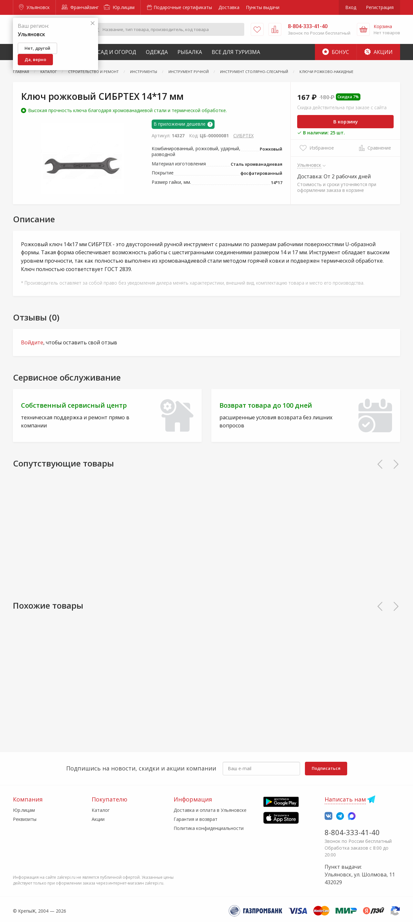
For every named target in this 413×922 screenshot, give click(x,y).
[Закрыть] (92, 23)
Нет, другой (37, 48)
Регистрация (380, 7)
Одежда (157, 52)
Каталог (101, 810)
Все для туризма (236, 52)
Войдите (32, 342)
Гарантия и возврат (195, 819)
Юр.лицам (119, 7)
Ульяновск (34, 7)
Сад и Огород (116, 52)
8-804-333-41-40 (352, 832)
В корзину (345, 121)
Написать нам (345, 799)
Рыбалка (189, 52)
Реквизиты (24, 819)
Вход (350, 7)
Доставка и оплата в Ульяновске (210, 810)
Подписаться (326, 768)
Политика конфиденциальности (209, 828)
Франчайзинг (80, 7)
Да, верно (35, 59)
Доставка (228, 7)
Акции (378, 52)
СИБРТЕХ (243, 135)
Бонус (335, 52)
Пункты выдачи (262, 7)
